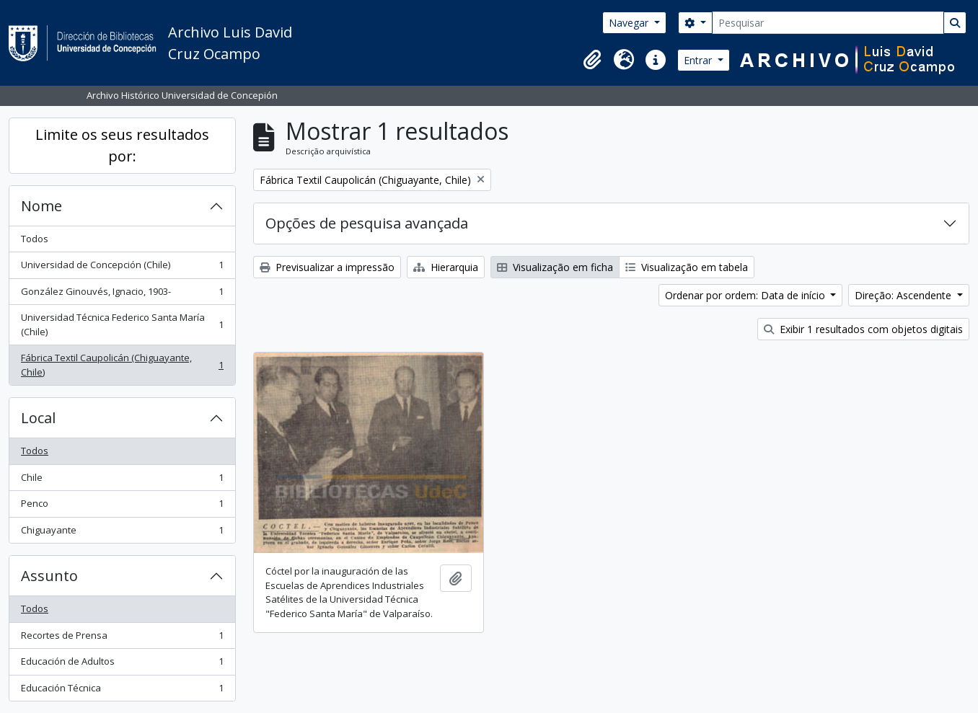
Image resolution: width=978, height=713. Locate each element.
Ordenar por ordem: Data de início (746, 295)
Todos (34, 238)
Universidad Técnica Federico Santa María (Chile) (122, 324)
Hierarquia (445, 267)
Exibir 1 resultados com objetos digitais (863, 329)
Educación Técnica (122, 691)
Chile (122, 480)
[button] (592, 60)
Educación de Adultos (122, 664)
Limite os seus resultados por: (122, 145)
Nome (41, 206)
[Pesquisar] (828, 23)
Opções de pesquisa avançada (366, 223)
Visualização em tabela (686, 267)
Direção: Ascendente (904, 295)
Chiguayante (122, 533)
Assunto (49, 575)
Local (38, 418)
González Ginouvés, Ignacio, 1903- (122, 294)
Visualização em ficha (555, 267)
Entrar (699, 60)
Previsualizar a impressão (327, 267)
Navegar (630, 23)
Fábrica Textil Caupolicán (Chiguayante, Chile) (122, 364)
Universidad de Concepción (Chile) (122, 268)
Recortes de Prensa (122, 638)
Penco (122, 506)
